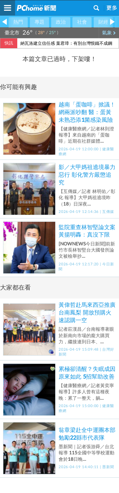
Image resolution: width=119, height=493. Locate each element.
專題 (39, 22)
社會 (82, 22)
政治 (61, 22)
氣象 (109, 32)
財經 (103, 22)
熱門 (18, 22)
